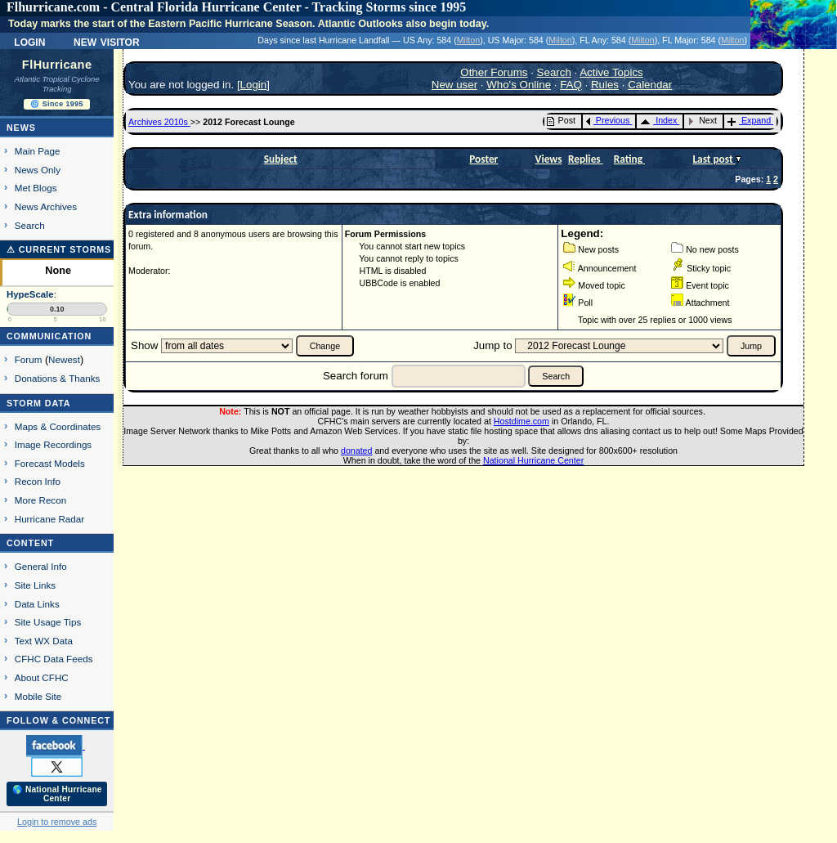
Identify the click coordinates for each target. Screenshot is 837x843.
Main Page (37, 151)
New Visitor (107, 41)
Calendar (650, 84)
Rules (605, 84)
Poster (483, 159)
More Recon (40, 500)
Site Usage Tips (48, 622)
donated (357, 450)
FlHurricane (57, 64)
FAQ (571, 84)
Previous (608, 120)
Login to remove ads (56, 822)
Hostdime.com (521, 421)
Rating (629, 159)
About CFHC (42, 677)
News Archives (46, 206)
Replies (585, 159)
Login (29, 41)
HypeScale (30, 294)
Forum (29, 359)
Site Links (35, 585)
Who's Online (518, 84)
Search (30, 225)
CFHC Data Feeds (54, 658)
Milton (468, 40)
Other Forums (493, 72)
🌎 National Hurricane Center (57, 794)
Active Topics (611, 72)
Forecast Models (50, 463)
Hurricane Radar (49, 518)
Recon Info (37, 481)
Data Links (37, 604)
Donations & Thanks (58, 378)
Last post (713, 159)
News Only (37, 169)
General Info (41, 566)
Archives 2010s (159, 122)
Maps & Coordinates (58, 426)
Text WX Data (44, 640)
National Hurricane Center (533, 460)
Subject (281, 159)
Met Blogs (36, 187)
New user (454, 84)
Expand (749, 120)
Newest (64, 359)
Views (548, 159)
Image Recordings (53, 444)
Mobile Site (38, 696)
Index (658, 120)
